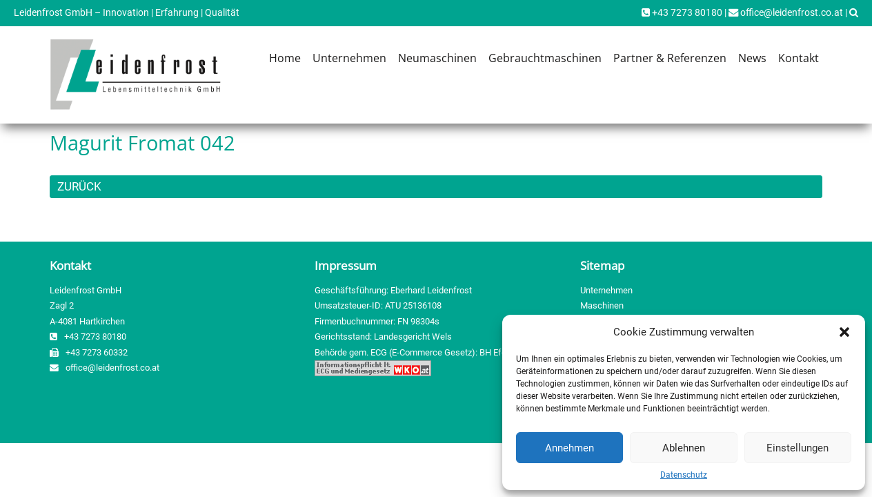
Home (285, 58)
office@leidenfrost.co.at (786, 13)
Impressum (346, 265)
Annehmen (569, 448)
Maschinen (602, 305)
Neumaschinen (437, 58)
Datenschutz (683, 475)
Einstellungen (797, 448)
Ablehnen (683, 448)
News (752, 58)
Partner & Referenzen (669, 58)
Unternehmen (349, 58)
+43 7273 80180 (682, 13)
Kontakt (798, 58)
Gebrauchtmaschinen (545, 58)
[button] (844, 332)
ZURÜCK (79, 186)
